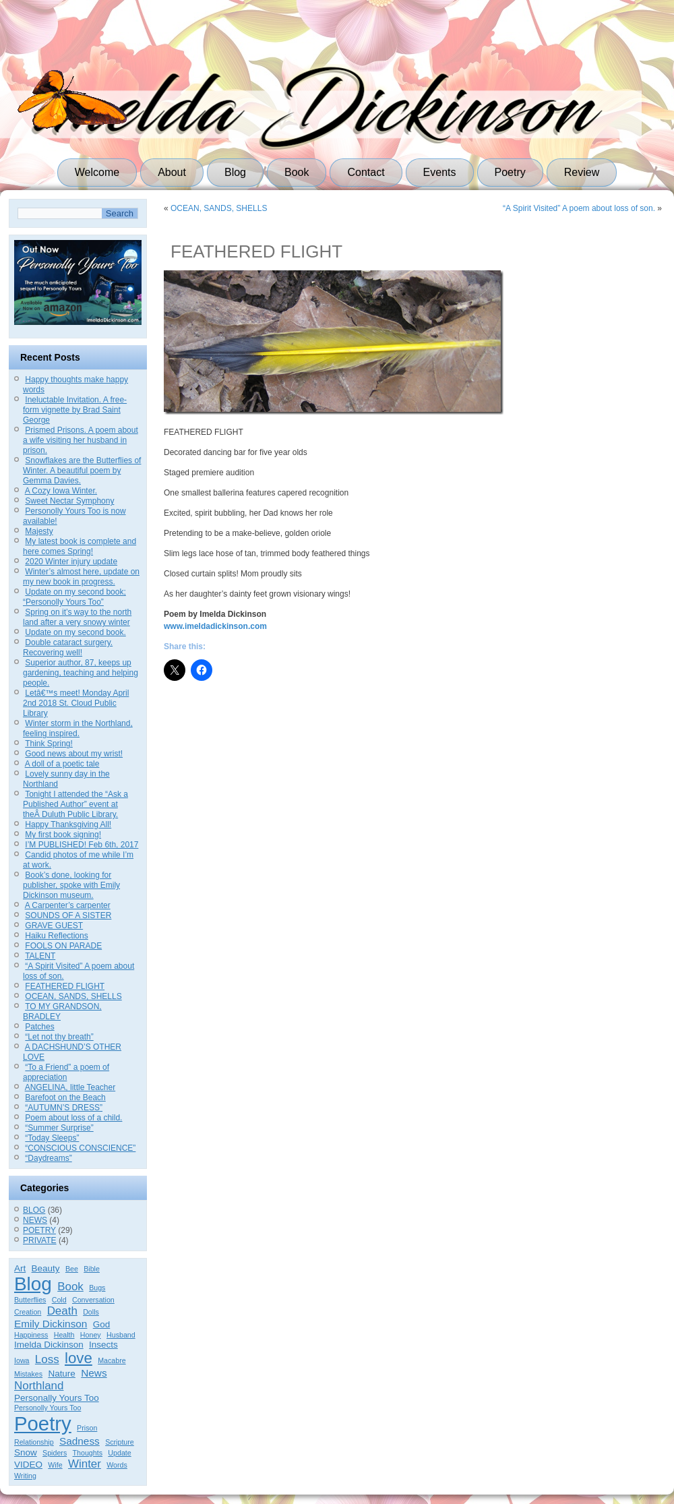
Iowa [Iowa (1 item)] (22, 1360)
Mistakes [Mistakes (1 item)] (28, 1374)
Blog (235, 172)
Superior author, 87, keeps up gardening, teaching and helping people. (80, 673)
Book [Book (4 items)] (70, 1286)
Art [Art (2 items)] (20, 1268)
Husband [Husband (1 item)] (120, 1335)
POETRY (39, 1230)
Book (296, 172)
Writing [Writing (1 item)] (25, 1476)
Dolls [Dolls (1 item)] (91, 1312)
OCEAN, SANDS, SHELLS (73, 996)
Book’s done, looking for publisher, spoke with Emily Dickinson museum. (71, 885)
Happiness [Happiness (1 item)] (31, 1335)
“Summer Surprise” (59, 1128)
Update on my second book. (75, 632)
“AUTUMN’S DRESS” (63, 1107)
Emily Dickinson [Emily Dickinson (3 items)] (50, 1323)
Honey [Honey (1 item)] (90, 1335)
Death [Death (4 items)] (62, 1310)
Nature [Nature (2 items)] (61, 1373)
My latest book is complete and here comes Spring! (79, 546)
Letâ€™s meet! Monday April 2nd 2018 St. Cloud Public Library (76, 703)
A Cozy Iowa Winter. (61, 490)
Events (439, 172)
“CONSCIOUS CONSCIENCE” (80, 1148)
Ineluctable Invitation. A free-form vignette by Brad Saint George (75, 410)
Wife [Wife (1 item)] (55, 1465)
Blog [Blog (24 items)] (33, 1283)
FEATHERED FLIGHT (64, 986)
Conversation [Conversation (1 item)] (93, 1300)
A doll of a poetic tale (62, 764)
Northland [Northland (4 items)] (38, 1385)
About (172, 172)
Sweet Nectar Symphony (69, 501)
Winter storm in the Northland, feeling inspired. (78, 728)
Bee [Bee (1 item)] (71, 1269)
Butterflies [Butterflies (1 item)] (30, 1300)
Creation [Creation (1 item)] (27, 1312)
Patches (39, 1026)
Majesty (39, 531)
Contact (365, 172)
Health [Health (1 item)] (64, 1335)
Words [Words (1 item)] (116, 1465)
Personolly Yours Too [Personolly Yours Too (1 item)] (47, 1408)
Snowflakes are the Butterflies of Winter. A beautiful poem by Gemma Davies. (82, 470)
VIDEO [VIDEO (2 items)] (28, 1465)
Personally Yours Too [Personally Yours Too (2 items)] (56, 1398)
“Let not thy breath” (59, 1037)
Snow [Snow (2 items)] (25, 1452)
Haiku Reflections (56, 935)
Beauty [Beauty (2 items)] (46, 1268)
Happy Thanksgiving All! (68, 824)
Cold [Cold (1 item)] (59, 1300)
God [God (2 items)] (102, 1324)
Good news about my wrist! (74, 753)
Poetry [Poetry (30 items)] (42, 1423)
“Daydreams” (48, 1158)
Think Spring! (49, 743)
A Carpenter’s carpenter (68, 905)
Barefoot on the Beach (65, 1097)
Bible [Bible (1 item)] (92, 1269)
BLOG (34, 1210)
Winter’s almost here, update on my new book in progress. (81, 576)
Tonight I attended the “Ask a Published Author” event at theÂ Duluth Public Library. (75, 804)
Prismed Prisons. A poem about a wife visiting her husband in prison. (80, 440)
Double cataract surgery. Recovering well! (68, 647)
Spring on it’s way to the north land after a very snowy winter (77, 617)
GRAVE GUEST (54, 925)
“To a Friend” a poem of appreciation (66, 1072)
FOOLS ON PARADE (63, 946)
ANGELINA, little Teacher (70, 1087)
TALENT (40, 956)
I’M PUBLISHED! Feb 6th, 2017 (81, 844)
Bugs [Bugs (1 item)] (97, 1288)
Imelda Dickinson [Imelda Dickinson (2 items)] (49, 1345)
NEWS (35, 1220)
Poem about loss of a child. (73, 1117)
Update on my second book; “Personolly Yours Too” (74, 597)
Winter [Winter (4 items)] (84, 1463)
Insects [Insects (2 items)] (103, 1345)
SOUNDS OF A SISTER (68, 915)
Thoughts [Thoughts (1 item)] (87, 1453)
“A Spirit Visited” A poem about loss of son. (579, 208)
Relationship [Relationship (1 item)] (34, 1442)
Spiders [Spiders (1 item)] (54, 1453)
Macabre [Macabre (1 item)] (111, 1360)
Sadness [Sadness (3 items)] (79, 1441)
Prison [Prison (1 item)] (87, 1428)
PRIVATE (40, 1240)
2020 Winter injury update (71, 561)
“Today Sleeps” (52, 1138)
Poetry (510, 172)
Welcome (97, 172)
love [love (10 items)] (78, 1358)
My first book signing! (63, 834)
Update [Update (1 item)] (119, 1453)
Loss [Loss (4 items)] (47, 1359)
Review (581, 172)
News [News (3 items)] (93, 1373)
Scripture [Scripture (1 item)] (119, 1442)
